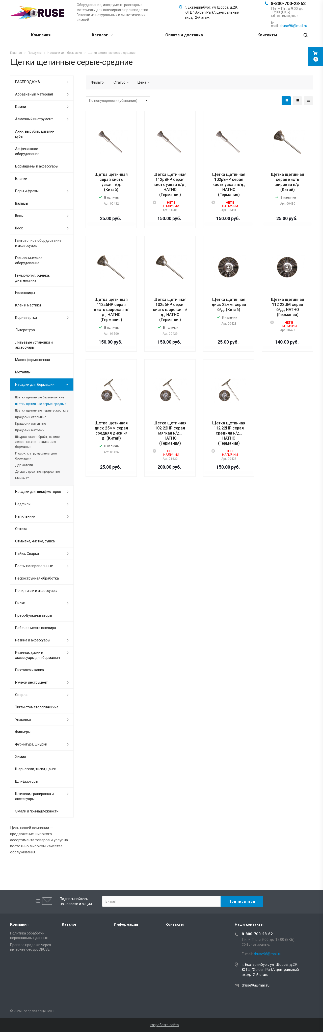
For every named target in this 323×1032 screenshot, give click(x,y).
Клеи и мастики (28, 305)
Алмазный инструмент (34, 119)
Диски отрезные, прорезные (37, 471)
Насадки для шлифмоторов (38, 492)
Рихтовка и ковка (29, 670)
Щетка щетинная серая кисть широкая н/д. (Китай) (287, 182)
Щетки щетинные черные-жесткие (41, 410)
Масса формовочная (32, 360)
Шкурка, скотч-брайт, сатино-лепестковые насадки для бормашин (38, 442)
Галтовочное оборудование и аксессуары (38, 243)
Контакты (267, 35)
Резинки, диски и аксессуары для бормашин (37, 655)
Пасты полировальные (34, 566)
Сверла (21, 695)
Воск (19, 228)
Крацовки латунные (30, 423)
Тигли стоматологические (37, 707)
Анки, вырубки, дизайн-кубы (34, 133)
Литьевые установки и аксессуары (34, 344)
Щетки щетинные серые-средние (40, 404)
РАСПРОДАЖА (27, 82)
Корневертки (26, 318)
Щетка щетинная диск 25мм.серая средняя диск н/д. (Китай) (111, 431)
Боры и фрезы (27, 191)
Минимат (22, 478)
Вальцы (21, 203)
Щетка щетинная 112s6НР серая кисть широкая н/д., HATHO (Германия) (111, 309)
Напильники (25, 516)
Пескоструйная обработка (37, 578)
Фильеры (23, 732)
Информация (126, 924)
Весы (19, 216)
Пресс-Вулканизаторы (33, 615)
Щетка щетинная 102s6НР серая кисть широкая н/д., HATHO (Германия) (170, 309)
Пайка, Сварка (27, 553)
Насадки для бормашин (35, 384)
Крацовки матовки (29, 430)
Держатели (24, 465)
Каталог (102, 35)
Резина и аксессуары (32, 640)
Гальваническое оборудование (28, 260)
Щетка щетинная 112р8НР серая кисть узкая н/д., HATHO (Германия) (169, 184)
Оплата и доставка (184, 35)
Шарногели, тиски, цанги (35, 769)
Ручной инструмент (31, 682)
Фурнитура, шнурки (31, 744)
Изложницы (25, 293)
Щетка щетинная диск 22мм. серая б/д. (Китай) (228, 304)
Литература (25, 330)
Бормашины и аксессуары (36, 166)
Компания (40, 35)
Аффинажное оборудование (27, 151)
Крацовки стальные (30, 417)
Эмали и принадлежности (37, 811)
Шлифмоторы (26, 781)
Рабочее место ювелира (35, 628)
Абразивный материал (34, 94)
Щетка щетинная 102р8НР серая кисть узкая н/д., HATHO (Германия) (228, 184)
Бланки (21, 179)
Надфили (23, 504)
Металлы (23, 372)
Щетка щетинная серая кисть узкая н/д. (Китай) (111, 182)
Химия (20, 757)
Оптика (21, 529)
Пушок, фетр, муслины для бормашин (36, 455)
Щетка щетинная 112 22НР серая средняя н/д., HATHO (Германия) (228, 433)
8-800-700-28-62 (288, 3)
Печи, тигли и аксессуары (36, 591)
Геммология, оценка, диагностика (32, 277)
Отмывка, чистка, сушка (35, 541)
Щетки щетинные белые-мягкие (39, 397)
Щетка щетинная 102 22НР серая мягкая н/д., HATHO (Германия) (169, 433)
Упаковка (23, 719)
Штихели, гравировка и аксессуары (34, 796)
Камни (20, 107)
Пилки (20, 603)
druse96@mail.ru (256, 985)
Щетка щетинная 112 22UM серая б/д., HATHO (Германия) (287, 307)
